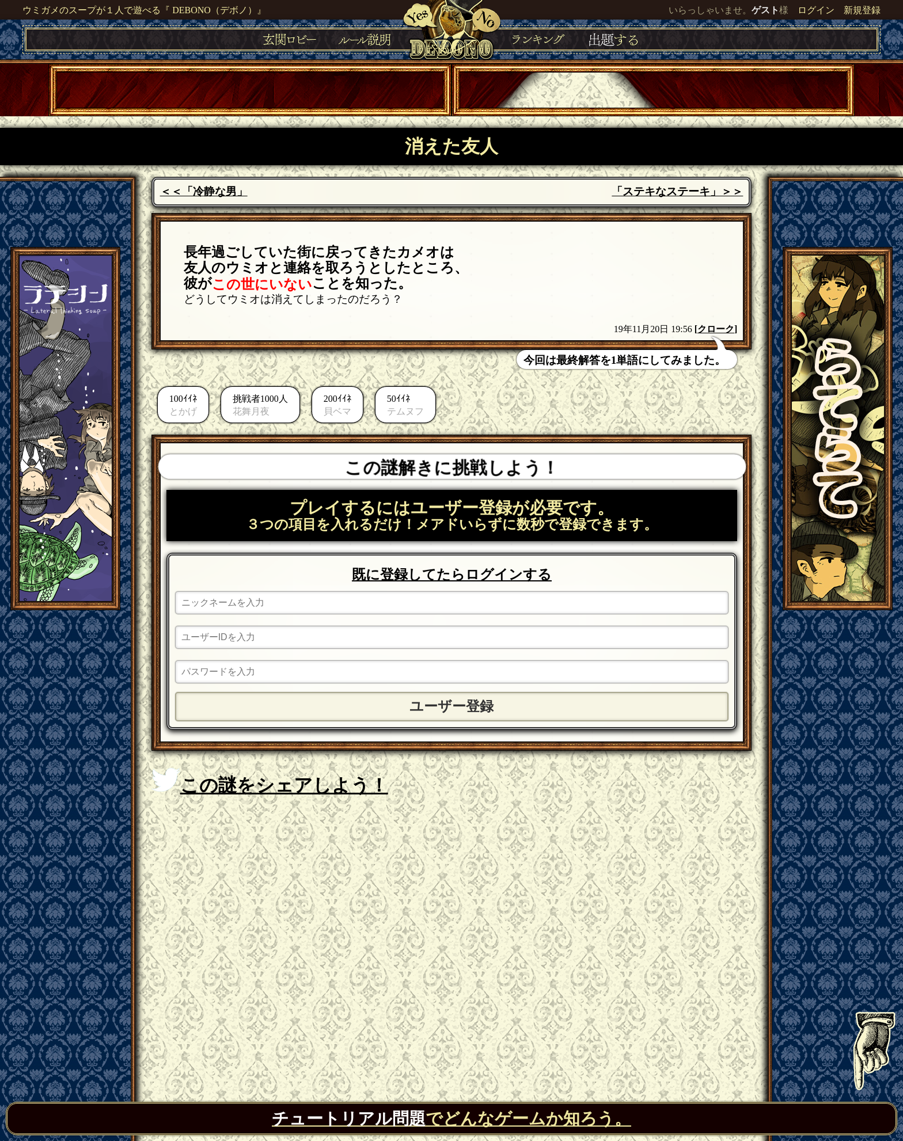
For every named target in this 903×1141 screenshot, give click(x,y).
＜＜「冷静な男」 (204, 191)
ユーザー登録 (451, 706)
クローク (715, 329)
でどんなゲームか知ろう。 (451, 1118)
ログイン (816, 10)
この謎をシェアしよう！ (269, 782)
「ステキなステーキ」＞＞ (677, 191)
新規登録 (862, 10)
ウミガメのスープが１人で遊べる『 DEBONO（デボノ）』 (144, 10)
